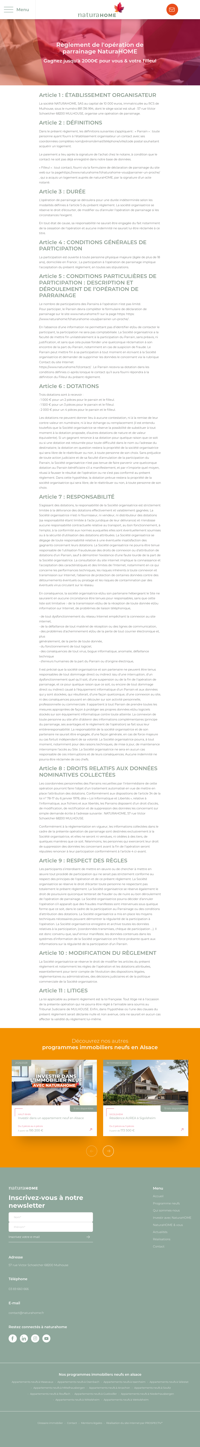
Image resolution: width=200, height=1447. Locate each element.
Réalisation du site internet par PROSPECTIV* (134, 1422)
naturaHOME (103, 177)
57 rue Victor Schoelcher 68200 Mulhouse (38, 1265)
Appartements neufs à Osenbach (78, 1381)
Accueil (158, 1196)
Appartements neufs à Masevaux (32, 1381)
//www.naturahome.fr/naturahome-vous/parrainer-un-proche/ (84, 319)
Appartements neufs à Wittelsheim (77, 1399)
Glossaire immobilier (50, 1422)
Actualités (160, 1232)
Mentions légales (91, 1422)
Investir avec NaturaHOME (172, 1218)
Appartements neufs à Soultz (152, 1387)
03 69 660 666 (19, 1289)
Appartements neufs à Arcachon (109, 1387)
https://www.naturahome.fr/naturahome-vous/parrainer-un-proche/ (111, 172)
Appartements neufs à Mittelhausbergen (59, 1387)
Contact (158, 1246)
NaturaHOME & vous (168, 1225)
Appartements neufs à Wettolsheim (126, 1399)
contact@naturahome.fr (26, 1313)
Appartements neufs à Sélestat (169, 1381)
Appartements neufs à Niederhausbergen (147, 1393)
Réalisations (161, 1239)
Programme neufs (166, 1203)
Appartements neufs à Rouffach (50, 1393)
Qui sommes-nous (166, 1210)
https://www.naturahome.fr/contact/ (65, 367)
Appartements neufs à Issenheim (125, 1381)
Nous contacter (172, 9)
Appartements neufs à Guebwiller (95, 1393)
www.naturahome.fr (85, 314)
